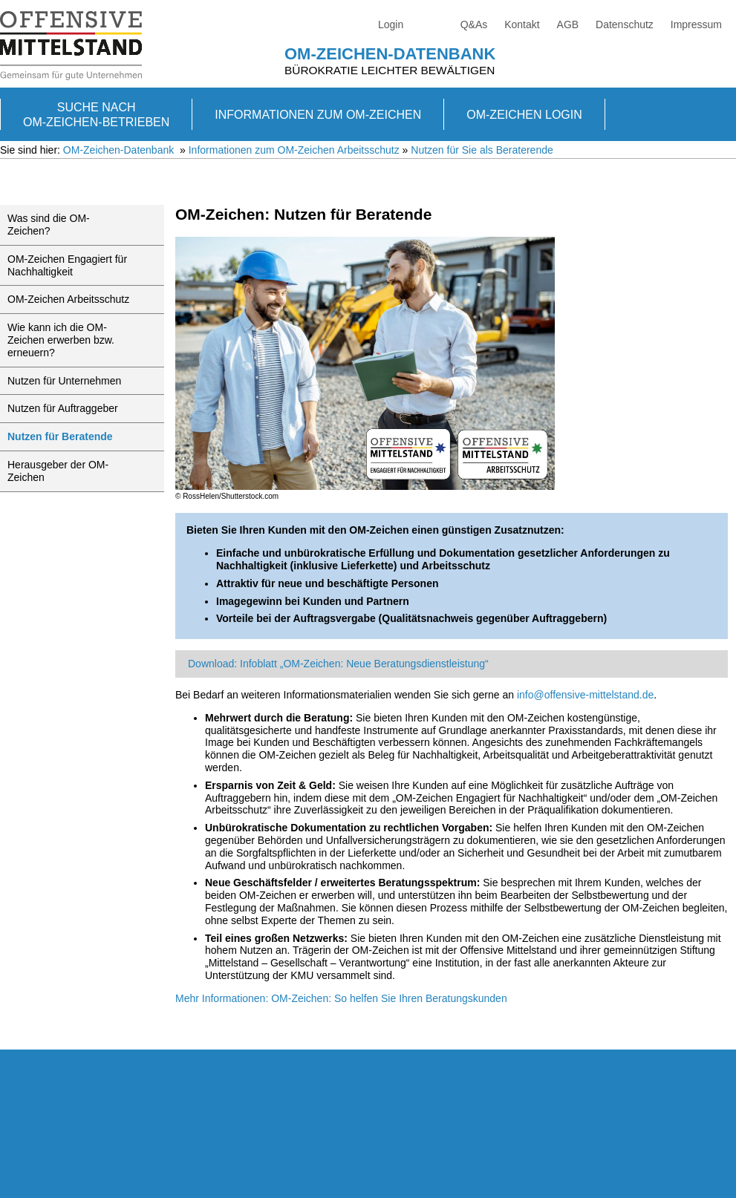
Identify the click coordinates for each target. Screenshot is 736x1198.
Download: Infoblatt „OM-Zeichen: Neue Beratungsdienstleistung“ (338, 664)
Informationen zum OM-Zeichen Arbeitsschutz (294, 150)
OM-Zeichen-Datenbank (389, 54)
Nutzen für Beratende (60, 436)
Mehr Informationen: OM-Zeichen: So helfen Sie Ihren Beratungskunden (341, 998)
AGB (568, 24)
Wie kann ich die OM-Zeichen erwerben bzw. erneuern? (60, 340)
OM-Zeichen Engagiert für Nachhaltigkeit (67, 265)
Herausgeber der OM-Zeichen (57, 471)
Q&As (474, 24)
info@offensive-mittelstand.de (585, 695)
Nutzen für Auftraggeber (62, 408)
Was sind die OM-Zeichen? (48, 224)
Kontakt (521, 24)
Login (390, 24)
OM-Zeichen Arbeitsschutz (68, 299)
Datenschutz (625, 24)
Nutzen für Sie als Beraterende (482, 150)
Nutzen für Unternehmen (64, 381)
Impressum (696, 24)
